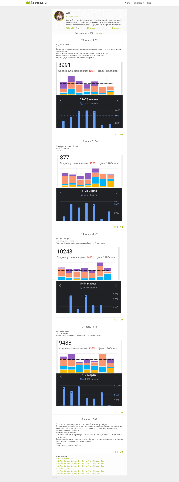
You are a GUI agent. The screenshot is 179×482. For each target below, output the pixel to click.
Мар (65, 459)
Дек (61, 461)
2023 (57, 466)
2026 (57, 459)
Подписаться (72, 16)
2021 (57, 471)
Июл (79, 461)
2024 (57, 464)
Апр (61, 459)
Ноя (65, 461)
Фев (68, 459)
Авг (75, 461)
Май (87, 461)
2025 (57, 461)
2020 (57, 474)
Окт (68, 461)
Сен (72, 461)
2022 (57, 469)
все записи (100, 33)
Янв (72, 459)
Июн (83, 461)
